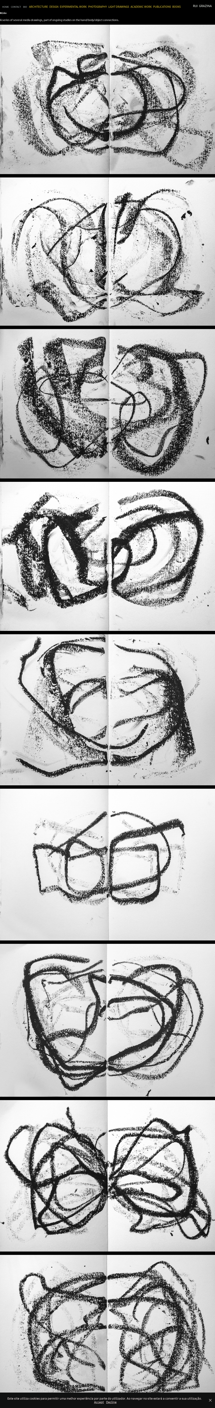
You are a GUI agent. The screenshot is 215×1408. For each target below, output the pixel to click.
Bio (25, 6)
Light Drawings (118, 6)
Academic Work (141, 6)
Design (53, 6)
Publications (162, 6)
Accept (99, 1402)
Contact (16, 6)
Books (176, 6)
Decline (111, 1402)
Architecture (38, 6)
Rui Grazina (202, 6)
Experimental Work (73, 6)
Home (5, 6)
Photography (97, 6)
